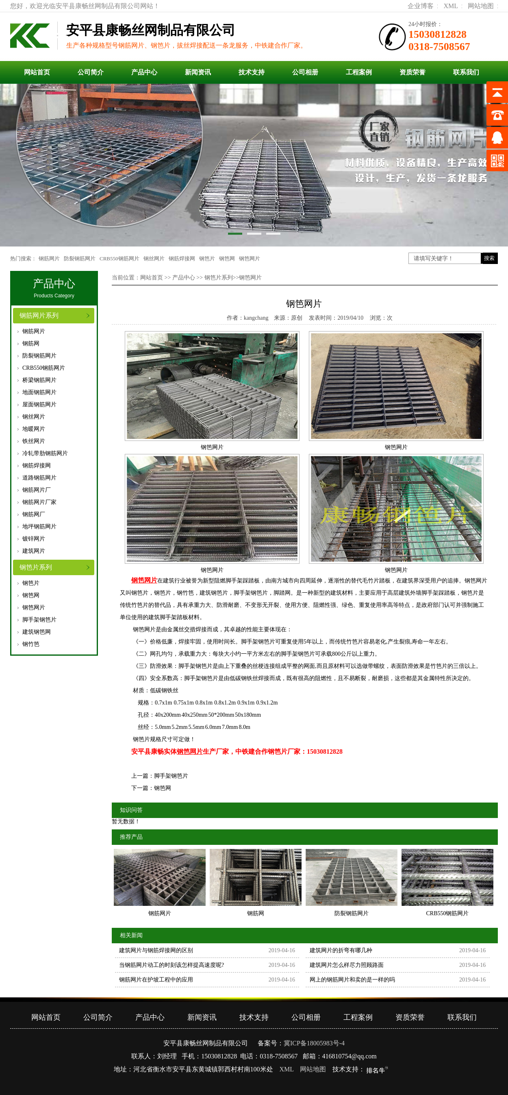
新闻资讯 (198, 72)
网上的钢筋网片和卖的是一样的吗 (352, 980)
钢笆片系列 (36, 567)
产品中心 (144, 72)
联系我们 (466, 72)
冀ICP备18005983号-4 (314, 1043)
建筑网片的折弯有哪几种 (341, 950)
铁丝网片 (33, 441)
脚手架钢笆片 (39, 620)
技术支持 (252, 72)
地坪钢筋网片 (39, 527)
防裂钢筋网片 (80, 258)
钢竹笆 (30, 644)
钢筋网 (30, 343)
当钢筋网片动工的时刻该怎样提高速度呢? (171, 965)
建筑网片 (33, 551)
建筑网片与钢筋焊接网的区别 (156, 950)
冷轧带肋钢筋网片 (45, 453)
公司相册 (305, 72)
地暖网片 (33, 429)
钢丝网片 (154, 258)
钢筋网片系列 (39, 315)
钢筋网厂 (33, 514)
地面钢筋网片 (39, 392)
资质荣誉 (412, 72)
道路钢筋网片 (39, 478)
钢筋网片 (49, 258)
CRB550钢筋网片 (119, 258)
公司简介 (91, 72)
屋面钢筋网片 (39, 404)
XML (450, 5)
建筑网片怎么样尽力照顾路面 (347, 965)
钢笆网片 (249, 258)
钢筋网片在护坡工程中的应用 (156, 980)
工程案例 (359, 72)
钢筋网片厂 (36, 490)
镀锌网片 (33, 539)
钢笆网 (227, 258)
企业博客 (421, 5)
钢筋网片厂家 (39, 502)
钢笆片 (207, 258)
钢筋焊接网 (182, 258)
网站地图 (481, 5)
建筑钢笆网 (36, 632)
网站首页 (37, 72)
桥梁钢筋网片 (39, 380)
